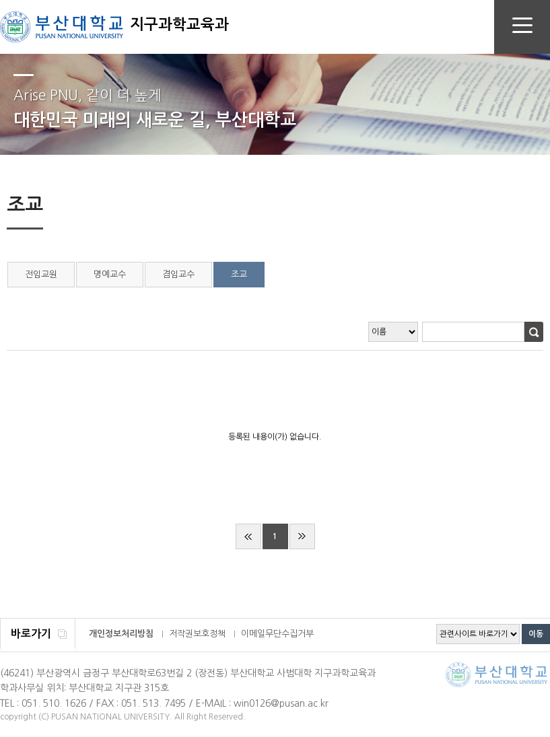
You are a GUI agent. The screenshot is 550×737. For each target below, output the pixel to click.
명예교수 (110, 274)
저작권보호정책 (197, 633)
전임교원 (41, 274)
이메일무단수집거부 (277, 633)
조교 (239, 274)
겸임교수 (178, 274)
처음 (248, 536)
